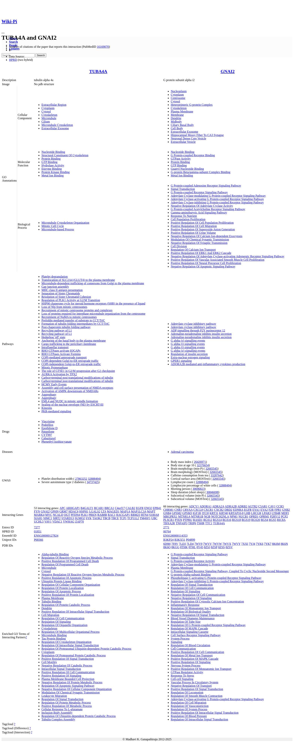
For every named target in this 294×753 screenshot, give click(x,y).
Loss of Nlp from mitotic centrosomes (64, 306)
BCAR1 (99, 508)
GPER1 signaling (181, 360)
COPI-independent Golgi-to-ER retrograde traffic (71, 364)
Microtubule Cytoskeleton (57, 125)
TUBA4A (98, 71)
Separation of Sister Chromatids (60, 293)
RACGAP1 (123, 514)
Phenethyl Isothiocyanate (56, 441)
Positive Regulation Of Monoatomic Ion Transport (201, 668)
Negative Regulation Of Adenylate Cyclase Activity (202, 205)
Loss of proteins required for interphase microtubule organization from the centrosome (93, 313)
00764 (167, 531)
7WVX (227, 543)
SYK (89, 518)
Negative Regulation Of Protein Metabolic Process (71, 682)
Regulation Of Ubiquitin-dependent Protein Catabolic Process (78, 716)
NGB (207, 516)
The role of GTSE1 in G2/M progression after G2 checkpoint (78, 370)
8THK (184, 547)
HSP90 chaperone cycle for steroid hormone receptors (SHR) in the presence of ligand (93, 303)
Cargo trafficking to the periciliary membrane (68, 344)
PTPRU (187, 519)
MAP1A (125, 511)
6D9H (167, 543)
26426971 (200, 461)
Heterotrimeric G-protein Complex (192, 104)
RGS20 (255, 519)
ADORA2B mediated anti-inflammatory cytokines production (208, 364)
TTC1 (208, 523)
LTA (103, 511)
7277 (37, 527)
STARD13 (67, 518)
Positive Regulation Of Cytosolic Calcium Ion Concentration (207, 601)
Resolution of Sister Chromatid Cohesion (66, 296)
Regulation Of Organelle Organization (64, 625)
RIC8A (281, 519)
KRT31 (213, 513)
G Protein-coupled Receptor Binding (193, 155)
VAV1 (48, 521)
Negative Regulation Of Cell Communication (198, 594)
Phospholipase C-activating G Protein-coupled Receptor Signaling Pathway (216, 577)
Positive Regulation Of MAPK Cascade (194, 658)
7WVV (207, 543)
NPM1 (234, 516)
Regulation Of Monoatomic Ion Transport (196, 608)
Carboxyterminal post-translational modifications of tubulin (77, 377)
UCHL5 (39, 521)
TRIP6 (192, 523)
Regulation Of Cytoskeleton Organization (66, 642)
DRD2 (228, 509)
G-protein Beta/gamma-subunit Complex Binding (200, 172)
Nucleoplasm (179, 91)
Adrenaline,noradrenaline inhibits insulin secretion (201, 333)
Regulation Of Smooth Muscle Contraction (197, 695)
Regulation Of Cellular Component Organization (70, 584)
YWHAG (68, 521)
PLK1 (84, 514)
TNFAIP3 (182, 523)
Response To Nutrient (184, 215)
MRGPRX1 (170, 516)
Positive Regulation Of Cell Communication (68, 672)
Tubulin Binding (51, 601)
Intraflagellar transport (54, 347)
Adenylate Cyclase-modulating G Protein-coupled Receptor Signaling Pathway (218, 195)
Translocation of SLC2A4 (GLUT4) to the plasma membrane (78, 280)
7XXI (244, 543)
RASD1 (197, 519)
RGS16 (226, 519)
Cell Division (179, 246)
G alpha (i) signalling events (188, 344)
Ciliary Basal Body (182, 125)
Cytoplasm (47, 108)
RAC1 (112, 514)
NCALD (58, 514)
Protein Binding (51, 158)
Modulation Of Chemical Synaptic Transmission (200, 239)
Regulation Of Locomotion (187, 692)
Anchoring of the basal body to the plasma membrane (73, 340)
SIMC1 (47, 518)
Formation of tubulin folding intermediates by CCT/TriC (75, 323)
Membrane (177, 114)
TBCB (106, 518)
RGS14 (217, 519)
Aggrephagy (48, 394)
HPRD (13, 59)
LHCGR (256, 513)
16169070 (103, 46)
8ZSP (214, 547)
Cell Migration (50, 615)
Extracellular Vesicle (183, 141)
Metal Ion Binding (52, 175)
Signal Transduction (183, 189)
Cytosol (46, 111)
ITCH (205, 513)
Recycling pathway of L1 (56, 330)
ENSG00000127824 (46, 535)
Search (13, 41)
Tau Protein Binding (53, 638)
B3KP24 (168, 539)
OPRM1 (264, 516)
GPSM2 (177, 513)
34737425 (93, 482)
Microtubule (48, 118)
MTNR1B (197, 516)
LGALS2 (94, 511)
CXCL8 (198, 509)
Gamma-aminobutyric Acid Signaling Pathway (199, 212)
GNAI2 (228, 71)
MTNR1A (184, 516)
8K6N (284, 543)
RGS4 (264, 519)
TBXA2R (169, 523)
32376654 (203, 465)
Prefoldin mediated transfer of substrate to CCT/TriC (73, 320)
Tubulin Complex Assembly (58, 719)
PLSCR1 (168, 519)
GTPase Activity (181, 158)
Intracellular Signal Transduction (61, 668)
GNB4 (167, 513)
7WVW (217, 543)
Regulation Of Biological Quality (191, 611)
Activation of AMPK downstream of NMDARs (69, 391)
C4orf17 (120, 508)
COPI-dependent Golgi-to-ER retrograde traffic (69, 360)
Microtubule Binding (54, 635)
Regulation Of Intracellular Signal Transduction (70, 645)
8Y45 (199, 547)
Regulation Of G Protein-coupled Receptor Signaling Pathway (208, 625)
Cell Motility (49, 662)
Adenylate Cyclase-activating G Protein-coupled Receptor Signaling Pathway (217, 199)
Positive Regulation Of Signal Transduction (67, 658)
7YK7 (267, 543)
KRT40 (223, 513)
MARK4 (39, 514)
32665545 (212, 468)
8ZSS (221, 547)
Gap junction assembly (55, 286)
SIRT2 (57, 518)
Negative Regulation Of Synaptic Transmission (199, 242)
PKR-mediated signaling (56, 411)
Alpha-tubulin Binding (55, 554)
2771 (166, 527)
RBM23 (135, 514)
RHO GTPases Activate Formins (61, 354)
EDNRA (238, 509)
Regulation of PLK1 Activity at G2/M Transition (70, 300)
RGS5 (272, 519)
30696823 (199, 488)
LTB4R (276, 513)
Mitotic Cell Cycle (52, 226)
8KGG (175, 547)
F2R (271, 509)
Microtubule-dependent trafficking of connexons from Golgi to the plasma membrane (92, 283)
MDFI (285, 513)
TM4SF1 (145, 518)
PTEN (178, 519)
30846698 (212, 492)
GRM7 (63, 511)
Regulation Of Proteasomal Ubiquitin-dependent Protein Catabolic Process (86, 648)
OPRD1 (254, 516)
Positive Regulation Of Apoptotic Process (66, 577)
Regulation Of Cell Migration (188, 702)
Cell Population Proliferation (188, 219)
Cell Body (177, 128)
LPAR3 (266, 513)
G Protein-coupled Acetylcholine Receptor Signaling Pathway (208, 209)
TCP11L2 (133, 518)
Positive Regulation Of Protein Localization (67, 594)
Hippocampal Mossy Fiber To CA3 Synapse (197, 135)
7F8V (174, 543)
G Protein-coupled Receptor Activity (193, 561)
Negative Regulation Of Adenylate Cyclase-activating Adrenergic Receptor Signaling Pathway (227, 256)
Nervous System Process (185, 665)
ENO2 (148, 508)
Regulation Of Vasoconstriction (189, 706)
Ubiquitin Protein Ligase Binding (61, 581)
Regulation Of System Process (189, 709)
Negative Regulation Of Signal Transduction (197, 615)
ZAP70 (79, 521)
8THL (192, 547)
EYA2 (264, 509)
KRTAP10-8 (236, 513)
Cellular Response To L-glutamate (61, 709)
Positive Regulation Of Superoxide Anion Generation (203, 229)
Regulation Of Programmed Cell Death (64, 564)
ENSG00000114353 (175, 535)
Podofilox (47, 424)
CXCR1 (208, 509)
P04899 (190, 539)
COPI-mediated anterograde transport (64, 357)
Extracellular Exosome (55, 128)
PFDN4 (75, 514)
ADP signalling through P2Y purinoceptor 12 (198, 330)
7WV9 (198, 543)
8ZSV (229, 547)
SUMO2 (80, 518)
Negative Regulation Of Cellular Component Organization (76, 689)
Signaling (176, 642)
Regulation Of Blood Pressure (189, 716)
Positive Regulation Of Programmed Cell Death (70, 561)
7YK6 (259, 543)
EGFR (140, 508)
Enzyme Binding (51, 168)
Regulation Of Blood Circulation (190, 645)
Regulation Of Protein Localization (62, 588)
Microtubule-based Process (57, 229)
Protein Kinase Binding (55, 172)
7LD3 (182, 543)
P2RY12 (275, 516)
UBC (154, 518)
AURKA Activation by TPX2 (59, 374)
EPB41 (157, 508)
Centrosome (178, 98)
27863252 (81, 478)
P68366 (38, 539)
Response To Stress (182, 675)
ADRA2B (231, 506)
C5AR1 (262, 506)
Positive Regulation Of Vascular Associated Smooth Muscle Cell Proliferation (217, 259)
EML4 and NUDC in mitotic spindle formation (69, 401)
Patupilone (47, 431)
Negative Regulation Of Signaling (191, 598)
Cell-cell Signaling (182, 679)
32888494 (94, 478)
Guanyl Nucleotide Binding (187, 168)
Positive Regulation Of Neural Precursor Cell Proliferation (206, 263)
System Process (180, 638)
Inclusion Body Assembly (56, 712)
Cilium (45, 121)
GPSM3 (187, 513)
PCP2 (284, 516)
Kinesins (46, 408)
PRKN (92, 514)
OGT (67, 514)
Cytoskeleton (49, 114)
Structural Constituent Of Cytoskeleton (64, 155)
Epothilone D (49, 428)
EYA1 (256, 509)
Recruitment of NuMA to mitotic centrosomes (69, 317)
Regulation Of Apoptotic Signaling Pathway (67, 685)
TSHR (201, 523)
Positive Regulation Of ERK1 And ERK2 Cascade (201, 253)
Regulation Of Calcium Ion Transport (193, 249)
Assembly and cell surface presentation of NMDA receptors (77, 387)
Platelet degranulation (54, 276)
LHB (247, 513)
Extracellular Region (53, 104)
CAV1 (272, 506)
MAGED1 (113, 511)
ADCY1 (194, 506)
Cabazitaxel (48, 438)
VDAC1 (57, 521)
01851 (37, 531)
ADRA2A (218, 506)
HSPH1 (83, 511)
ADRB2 (242, 506)
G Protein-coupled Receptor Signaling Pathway (199, 192)
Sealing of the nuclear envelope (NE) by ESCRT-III (72, 404)
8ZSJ (207, 547)
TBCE (115, 518)
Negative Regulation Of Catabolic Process (66, 665)
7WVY (236, 543)
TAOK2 (97, 518)
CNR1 (178, 509)
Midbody (176, 121)
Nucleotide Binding (53, 151)
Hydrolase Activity (52, 165)
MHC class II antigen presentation (62, 290)
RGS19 (246, 519)
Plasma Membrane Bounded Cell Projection (67, 679)
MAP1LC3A (138, 511)
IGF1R (197, 513)
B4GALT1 (87, 508)
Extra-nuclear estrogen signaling (190, 357)
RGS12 (207, 519)
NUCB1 (243, 516)
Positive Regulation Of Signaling (61, 675)
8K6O (167, 547)
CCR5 (280, 506)
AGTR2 (253, 506)
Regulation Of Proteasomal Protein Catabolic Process (73, 655)
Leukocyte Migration (54, 695)
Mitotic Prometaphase (54, 367)
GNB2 (286, 509)
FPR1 (277, 509)
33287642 (217, 475)
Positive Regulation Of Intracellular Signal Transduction (75, 611)
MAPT (151, 511)
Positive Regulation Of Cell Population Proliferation (202, 222)
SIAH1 (38, 518)
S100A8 (154, 514)
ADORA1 (206, 506)
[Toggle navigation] (3, 33)
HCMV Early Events (54, 384)
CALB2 (130, 508)
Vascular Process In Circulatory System (194, 682)
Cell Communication (183, 648)
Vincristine (48, 421)
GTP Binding (49, 162)
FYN (37, 511)
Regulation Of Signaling (56, 621)
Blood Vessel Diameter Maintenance (193, 618)
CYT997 (46, 434)
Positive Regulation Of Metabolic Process (66, 706)
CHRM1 (168, 509)
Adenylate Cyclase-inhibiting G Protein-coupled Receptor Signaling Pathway (217, 202)
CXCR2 (219, 509)
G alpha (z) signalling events (188, 350)
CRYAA (188, 509)
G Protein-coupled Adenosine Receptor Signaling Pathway (206, 185)
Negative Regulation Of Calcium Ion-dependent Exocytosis (206, 236)
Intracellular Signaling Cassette (189, 631)
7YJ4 (252, 543)
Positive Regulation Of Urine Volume (193, 232)
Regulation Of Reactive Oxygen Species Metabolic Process (77, 557)
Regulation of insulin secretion (189, 354)
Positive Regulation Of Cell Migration (194, 226)
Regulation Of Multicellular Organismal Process (70, 631)
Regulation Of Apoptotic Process (61, 591)
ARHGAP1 (73, 508)
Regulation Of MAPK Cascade (189, 628)
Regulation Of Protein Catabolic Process (65, 604)
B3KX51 (179, 539)
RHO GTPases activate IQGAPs (60, 350)
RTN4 (144, 514)
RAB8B (102, 514)
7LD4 (190, 543)
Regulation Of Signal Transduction (62, 699)
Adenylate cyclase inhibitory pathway (193, 323)
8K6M (276, 543)
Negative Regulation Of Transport (191, 685)
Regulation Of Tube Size (186, 621)
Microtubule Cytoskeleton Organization (65, 222)
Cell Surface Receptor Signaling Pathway (196, 635)
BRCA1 (109, 508)
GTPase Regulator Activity (187, 672)
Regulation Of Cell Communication (62, 618)
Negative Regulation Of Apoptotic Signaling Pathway (203, 266)
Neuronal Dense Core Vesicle (188, 138)
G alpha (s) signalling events (188, 340)
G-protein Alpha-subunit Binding (191, 574)
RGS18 (236, 519)
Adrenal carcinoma (182, 451)
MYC (48, 514)
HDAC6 (73, 511)
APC (62, 508)
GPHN (54, 511)
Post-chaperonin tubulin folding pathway (66, 327)
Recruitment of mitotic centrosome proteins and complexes (76, 310)
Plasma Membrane (182, 111)
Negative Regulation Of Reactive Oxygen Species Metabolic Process (82, 574)
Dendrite (176, 118)
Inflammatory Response (185, 604)
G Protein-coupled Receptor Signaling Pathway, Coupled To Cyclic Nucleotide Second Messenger (230, 571)
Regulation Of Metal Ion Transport (192, 655)
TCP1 (122, 518)
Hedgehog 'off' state (53, 337)
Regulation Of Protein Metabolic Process (66, 702)
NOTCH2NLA (220, 516)
